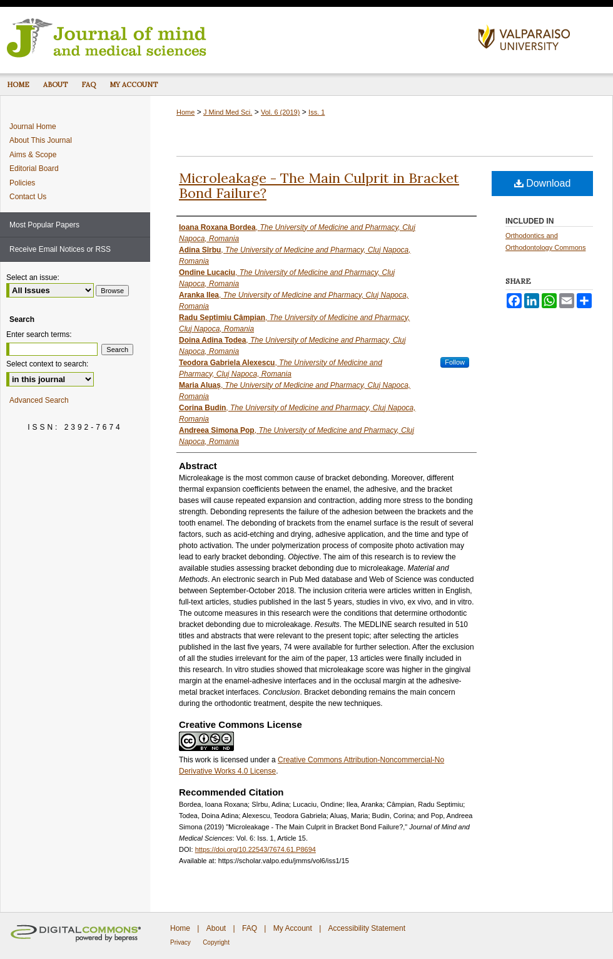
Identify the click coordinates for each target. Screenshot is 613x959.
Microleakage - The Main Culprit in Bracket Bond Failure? (319, 185)
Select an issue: (32, 277)
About (216, 928)
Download (542, 183)
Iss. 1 (316, 112)
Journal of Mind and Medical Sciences (234, 37)
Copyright (216, 942)
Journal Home (32, 126)
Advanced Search (39, 400)
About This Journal (40, 140)
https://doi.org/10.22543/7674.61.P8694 (255, 849)
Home (185, 112)
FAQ (249, 928)
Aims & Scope (32, 154)
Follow (455, 362)
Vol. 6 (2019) (280, 112)
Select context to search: (47, 364)
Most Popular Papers (44, 224)
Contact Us (27, 196)
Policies (22, 183)
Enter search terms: (39, 334)
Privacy (180, 942)
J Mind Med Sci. (227, 112)
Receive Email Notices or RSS (60, 249)
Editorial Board (34, 168)
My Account (292, 928)
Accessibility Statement (366, 928)
